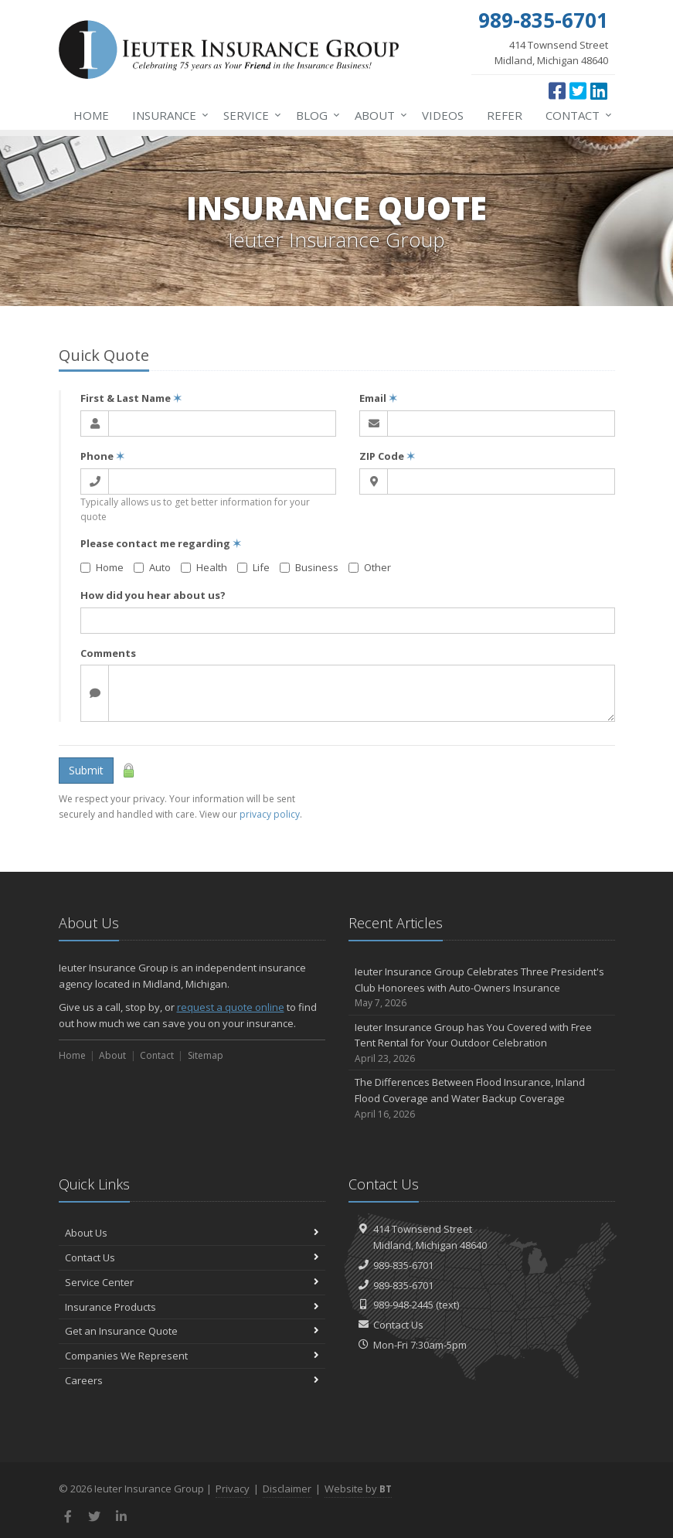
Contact (576, 115)
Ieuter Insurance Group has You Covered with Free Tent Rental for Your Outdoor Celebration (482, 1043)
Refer (504, 115)
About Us (192, 1233)
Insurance (167, 115)
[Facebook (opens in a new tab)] (557, 90)
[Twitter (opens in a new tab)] (577, 90)
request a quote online (230, 1007)
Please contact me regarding (160, 543)
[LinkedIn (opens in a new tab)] (598, 90)
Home (91, 115)
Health (204, 567)
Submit (86, 770)
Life (253, 567)
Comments (108, 653)
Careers (192, 1380)
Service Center (192, 1282)
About (378, 115)
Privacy (233, 1488)
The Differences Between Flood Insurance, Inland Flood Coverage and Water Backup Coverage (482, 1098)
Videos (443, 115)
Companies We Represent (192, 1356)
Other (369, 567)
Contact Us (192, 1257)
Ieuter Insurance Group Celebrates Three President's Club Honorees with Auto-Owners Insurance (482, 988)
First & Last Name (131, 398)
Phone (102, 456)
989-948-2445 (403, 1305)
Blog (315, 115)
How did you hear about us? (153, 595)
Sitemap (205, 1055)
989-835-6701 (403, 1265)
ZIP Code (387, 456)
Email (378, 398)
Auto (152, 567)
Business (309, 567)
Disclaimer (287, 1488)
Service (249, 115)
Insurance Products (192, 1307)
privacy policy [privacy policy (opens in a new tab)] (270, 814)
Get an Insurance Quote (192, 1331)
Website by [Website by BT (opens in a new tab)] (358, 1488)
